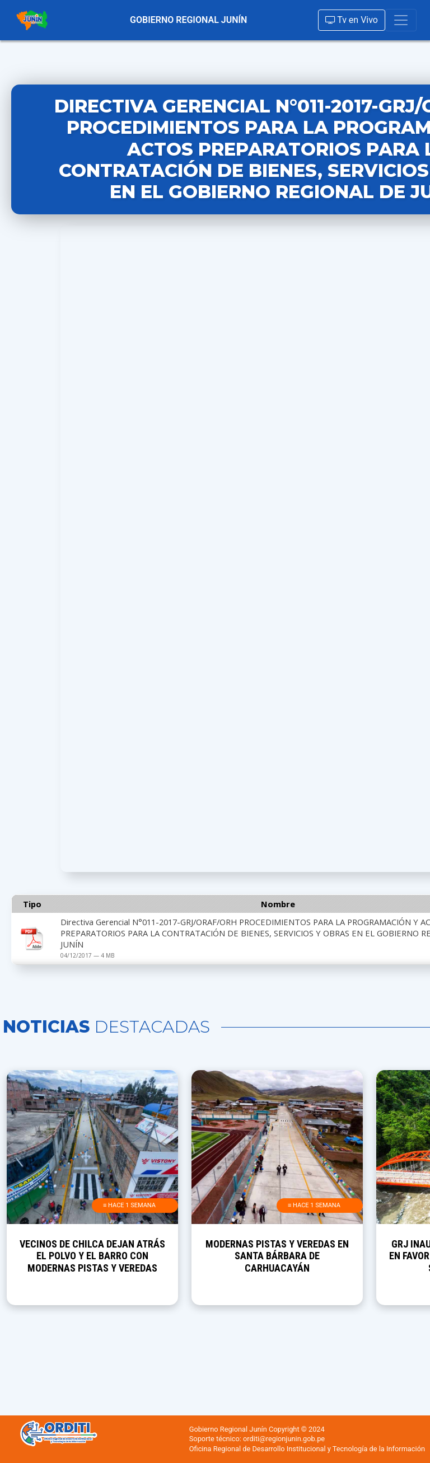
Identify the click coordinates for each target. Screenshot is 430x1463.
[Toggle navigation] (401, 20)
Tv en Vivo (351, 20)
